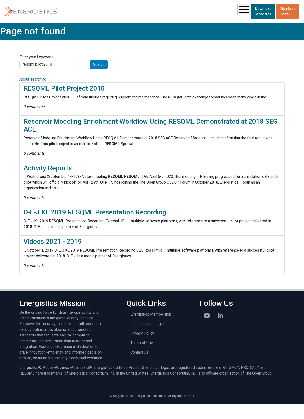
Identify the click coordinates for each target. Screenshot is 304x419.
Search (98, 79)
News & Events (172, 18)
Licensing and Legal (147, 338)
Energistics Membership (150, 329)
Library (209, 18)
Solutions (72, 18)
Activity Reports (48, 183)
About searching (32, 94)
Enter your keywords (36, 71)
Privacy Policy (142, 348)
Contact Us (139, 367)
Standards (105, 18)
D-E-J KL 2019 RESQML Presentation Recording (95, 227)
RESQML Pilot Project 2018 (64, 103)
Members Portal (264, 26)
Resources (140, 18)
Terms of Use (141, 357)
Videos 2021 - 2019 (53, 256)
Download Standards (264, 11)
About (235, 18)
